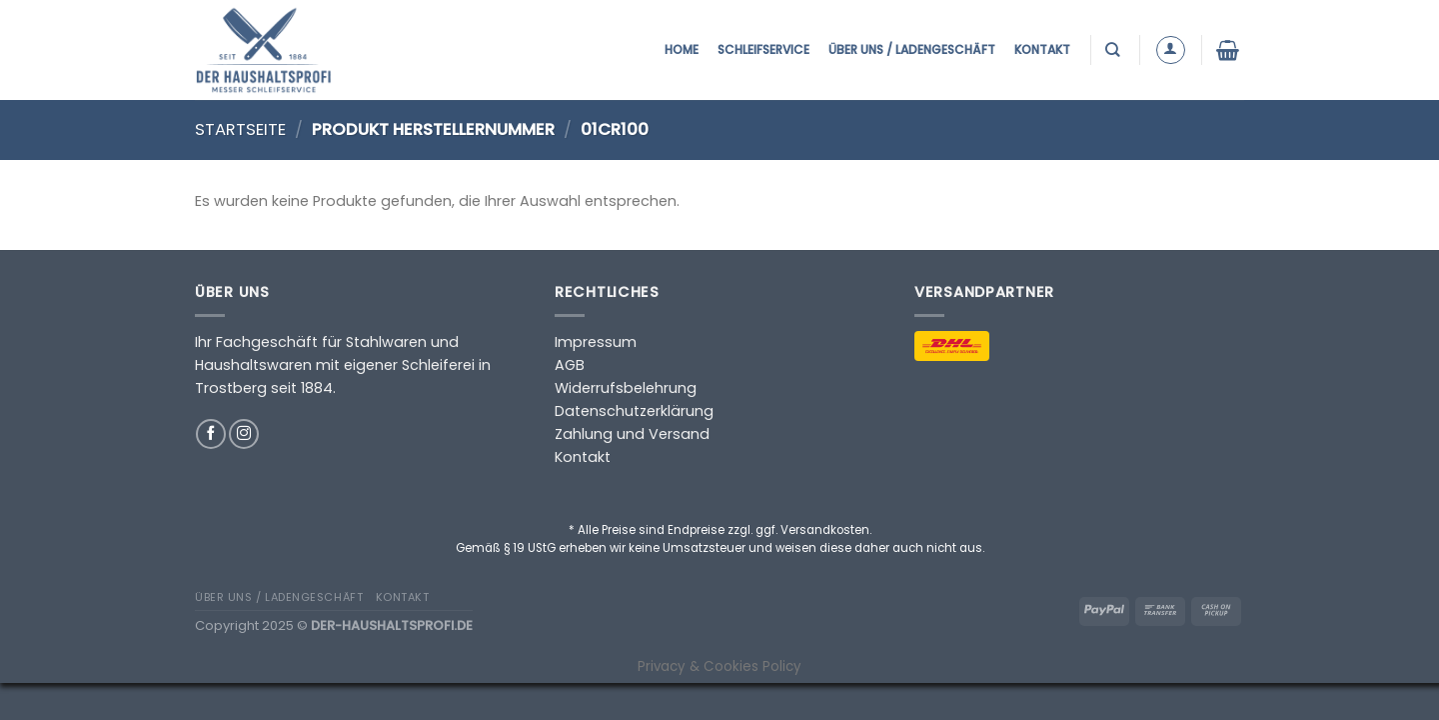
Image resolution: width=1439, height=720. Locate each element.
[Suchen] (1114, 49)
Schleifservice (763, 49)
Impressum (596, 342)
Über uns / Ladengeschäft (911, 49)
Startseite (240, 129)
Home (682, 49)
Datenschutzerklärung (634, 411)
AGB (570, 365)
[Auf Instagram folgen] (244, 434)
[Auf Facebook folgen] (211, 434)
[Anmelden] (1170, 50)
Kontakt (1042, 49)
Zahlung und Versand (632, 434)
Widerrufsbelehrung (626, 388)
